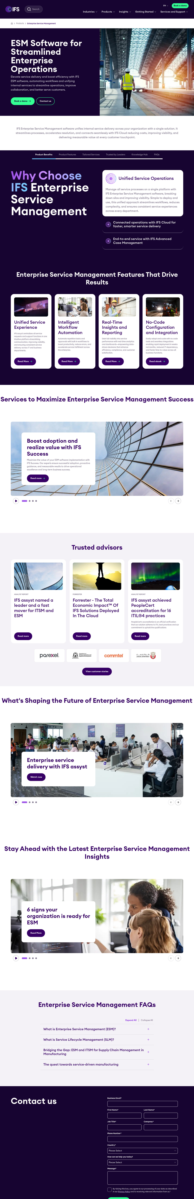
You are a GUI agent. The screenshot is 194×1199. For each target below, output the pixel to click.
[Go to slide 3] (32, 501)
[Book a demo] (180, 5)
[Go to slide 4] (36, 501)
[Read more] (38, 478)
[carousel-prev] (171, 501)
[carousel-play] (16, 501)
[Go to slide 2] (29, 501)
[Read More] (25, 361)
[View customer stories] (97, 671)
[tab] (44, 155)
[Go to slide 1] (24, 501)
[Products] (20, 23)
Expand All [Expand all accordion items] (130, 1020)
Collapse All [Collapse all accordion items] (147, 1020)
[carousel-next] (178, 501)
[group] (97, 459)
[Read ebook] (157, 361)
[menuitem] (12, 9)
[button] (142, 193)
